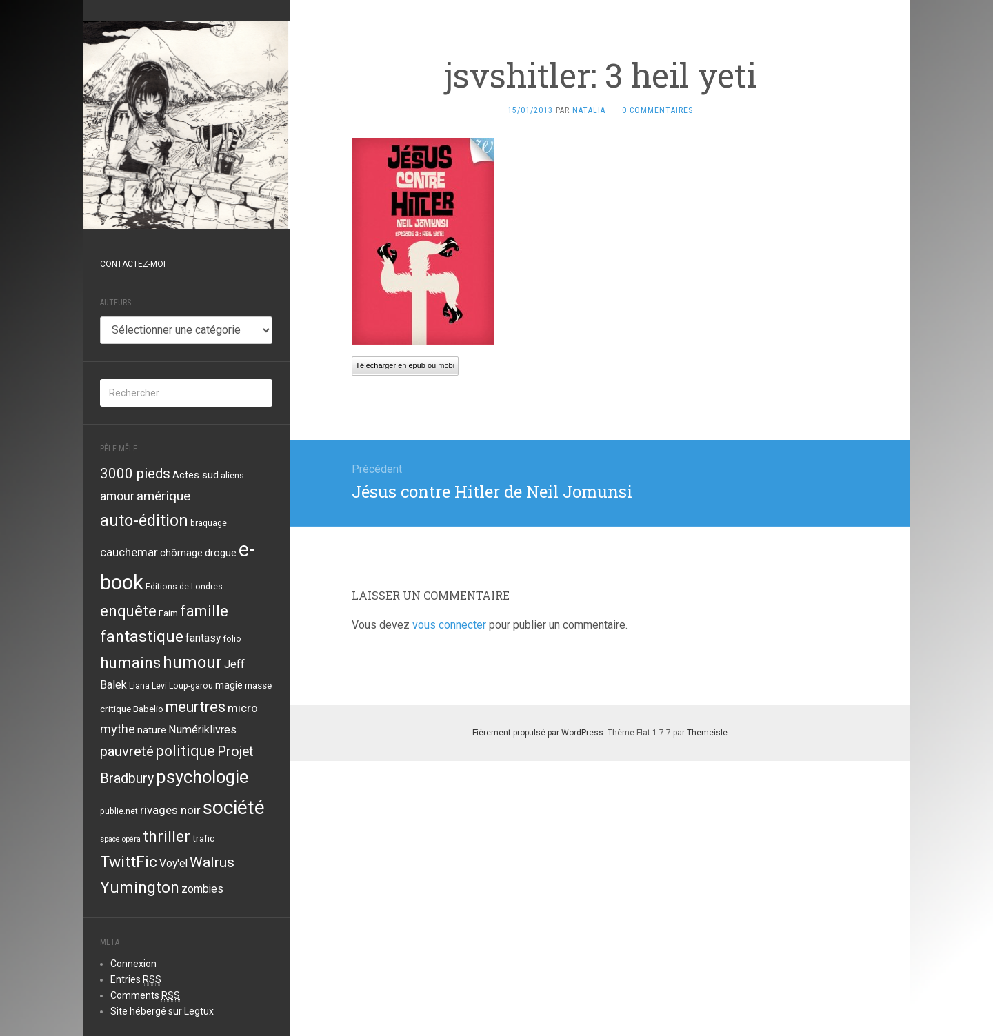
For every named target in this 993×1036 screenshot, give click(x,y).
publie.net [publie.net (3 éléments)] (119, 811)
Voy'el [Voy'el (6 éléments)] (173, 863)
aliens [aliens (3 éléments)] (232, 475)
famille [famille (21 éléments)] (204, 611)
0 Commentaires (657, 110)
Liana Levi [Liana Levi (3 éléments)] (148, 686)
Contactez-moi (133, 264)
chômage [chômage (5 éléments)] (181, 553)
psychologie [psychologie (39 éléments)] (202, 776)
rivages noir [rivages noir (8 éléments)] (170, 810)
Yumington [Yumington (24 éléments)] (139, 887)
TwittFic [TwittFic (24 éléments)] (128, 862)
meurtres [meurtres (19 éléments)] (195, 706)
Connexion (133, 963)
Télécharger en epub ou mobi (404, 365)
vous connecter (449, 624)
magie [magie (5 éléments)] (229, 685)
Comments (145, 996)
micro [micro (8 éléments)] (243, 708)
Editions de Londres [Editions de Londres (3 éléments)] (184, 586)
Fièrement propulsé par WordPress (537, 733)
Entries (135, 980)
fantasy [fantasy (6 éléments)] (203, 638)
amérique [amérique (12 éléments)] (163, 496)
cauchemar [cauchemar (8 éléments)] (129, 552)
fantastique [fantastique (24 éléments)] (141, 636)
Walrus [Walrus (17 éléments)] (212, 862)
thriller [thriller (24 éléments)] (166, 836)
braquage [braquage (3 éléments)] (208, 523)
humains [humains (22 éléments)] (130, 662)
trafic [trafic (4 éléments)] (203, 838)
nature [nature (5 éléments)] (151, 730)
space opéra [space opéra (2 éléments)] (120, 839)
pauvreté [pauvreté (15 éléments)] (127, 751)
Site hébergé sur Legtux (162, 1011)
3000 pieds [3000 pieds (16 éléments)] (135, 473)
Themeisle (707, 733)
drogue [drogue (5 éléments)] (221, 553)
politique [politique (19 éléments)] (185, 751)
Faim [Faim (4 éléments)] (168, 612)
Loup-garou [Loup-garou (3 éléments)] (191, 686)
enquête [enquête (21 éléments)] (128, 611)
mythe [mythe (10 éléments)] (117, 729)
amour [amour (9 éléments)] (117, 496)
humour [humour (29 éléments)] (192, 662)
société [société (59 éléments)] (234, 807)
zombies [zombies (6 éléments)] (202, 889)
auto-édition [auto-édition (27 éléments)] (144, 520)
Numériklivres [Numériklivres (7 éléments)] (202, 729)
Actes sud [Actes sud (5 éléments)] (195, 475)
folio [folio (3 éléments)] (232, 639)
